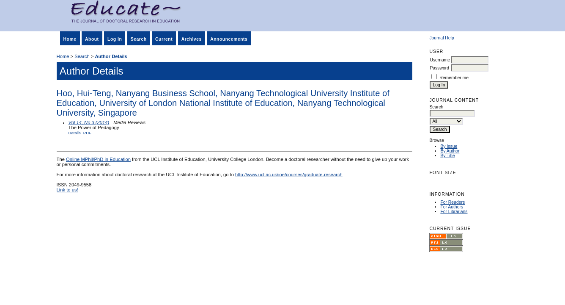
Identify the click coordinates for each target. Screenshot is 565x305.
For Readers (452, 202)
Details (75, 132)
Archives (191, 39)
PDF (87, 132)
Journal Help (441, 38)
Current (164, 39)
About (92, 39)
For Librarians (453, 211)
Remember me (454, 77)
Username (440, 60)
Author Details (111, 56)
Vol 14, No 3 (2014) (89, 122)
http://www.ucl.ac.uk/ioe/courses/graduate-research (289, 174)
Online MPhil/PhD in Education (98, 159)
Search (139, 39)
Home (70, 39)
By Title (447, 155)
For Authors (451, 207)
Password (439, 68)
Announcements (228, 39)
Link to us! (67, 189)
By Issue (448, 146)
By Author (449, 151)
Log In (114, 39)
